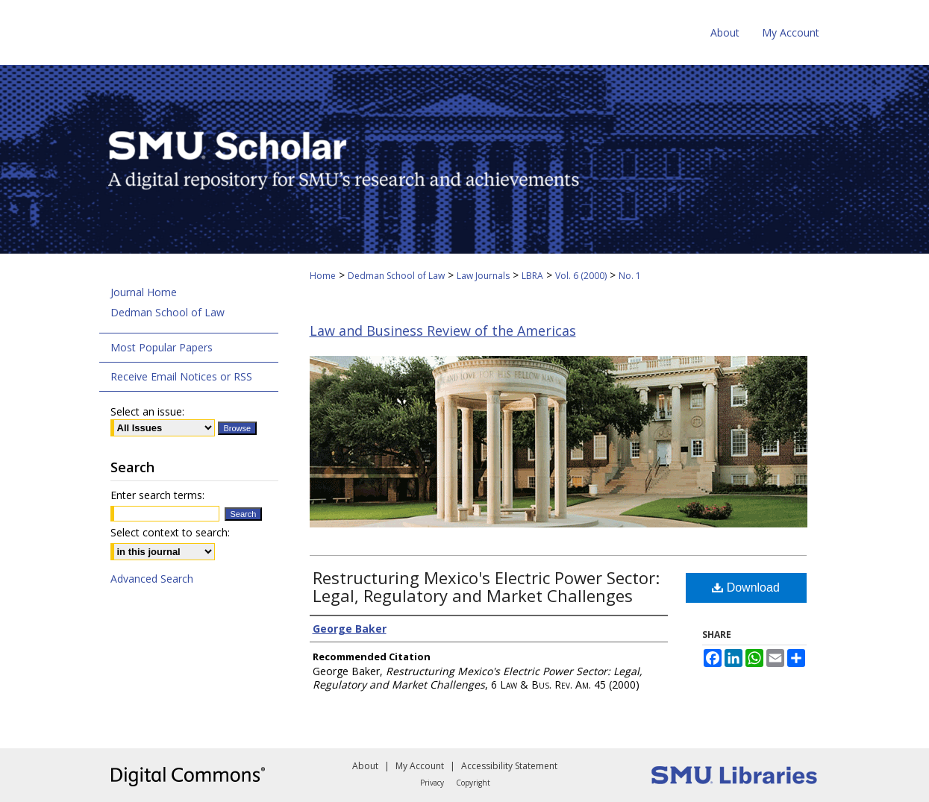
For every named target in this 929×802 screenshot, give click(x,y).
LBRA (532, 275)
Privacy (432, 782)
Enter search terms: (157, 495)
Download (746, 587)
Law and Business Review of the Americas (443, 330)
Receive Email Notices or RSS (181, 376)
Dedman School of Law (396, 275)
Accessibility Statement (509, 765)
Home (323, 275)
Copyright (473, 782)
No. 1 (630, 275)
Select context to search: (170, 532)
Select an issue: (147, 411)
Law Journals (483, 275)
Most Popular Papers (161, 347)
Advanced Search (151, 578)
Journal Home (143, 292)
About (365, 765)
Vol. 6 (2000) (581, 275)
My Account (419, 765)
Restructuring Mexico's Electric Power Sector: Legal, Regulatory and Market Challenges (486, 586)
